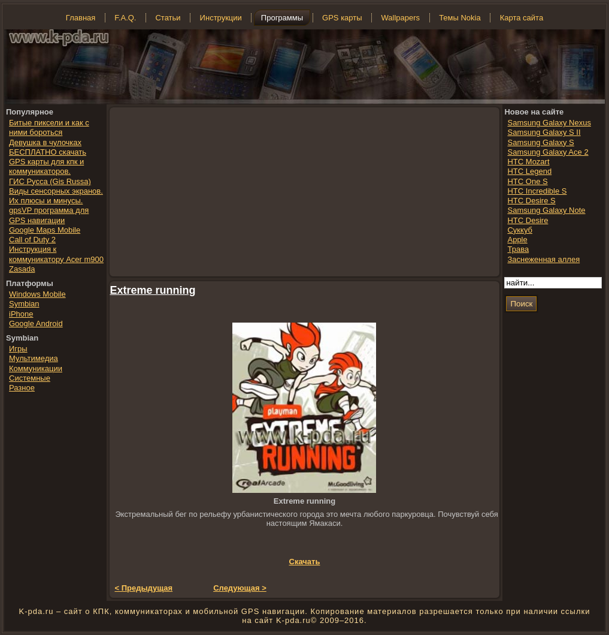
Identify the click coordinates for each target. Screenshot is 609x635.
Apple (517, 239)
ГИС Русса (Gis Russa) (50, 181)
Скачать (304, 561)
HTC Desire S (531, 200)
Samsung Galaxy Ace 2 (547, 152)
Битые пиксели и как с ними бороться (49, 127)
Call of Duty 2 (32, 239)
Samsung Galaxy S (540, 142)
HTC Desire (527, 220)
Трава (518, 249)
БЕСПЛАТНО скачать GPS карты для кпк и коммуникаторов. (47, 162)
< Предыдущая (144, 587)
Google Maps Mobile (44, 229)
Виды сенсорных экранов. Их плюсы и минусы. (56, 195)
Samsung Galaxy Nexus (548, 122)
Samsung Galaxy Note (546, 210)
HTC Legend (529, 171)
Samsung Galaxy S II (543, 132)
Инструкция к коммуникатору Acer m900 (56, 254)
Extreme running (153, 290)
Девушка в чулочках (45, 142)
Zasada (22, 268)
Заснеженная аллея (543, 259)
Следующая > (239, 587)
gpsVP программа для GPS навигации (49, 215)
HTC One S (527, 181)
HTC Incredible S (536, 190)
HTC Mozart (528, 161)
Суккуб (519, 229)
